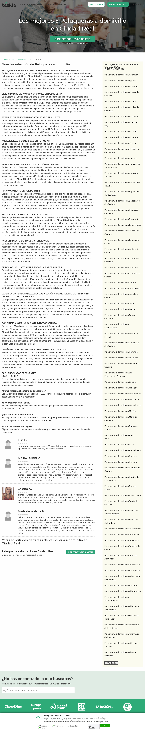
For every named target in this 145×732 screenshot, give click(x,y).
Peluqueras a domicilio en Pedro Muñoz (119, 437)
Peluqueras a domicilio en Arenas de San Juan (121, 175)
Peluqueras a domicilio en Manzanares (122, 394)
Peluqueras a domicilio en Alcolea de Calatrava (121, 109)
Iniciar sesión (137, 4)
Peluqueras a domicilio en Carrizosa (121, 268)
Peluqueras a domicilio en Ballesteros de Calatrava (122, 202)
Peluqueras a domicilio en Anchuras (121, 158)
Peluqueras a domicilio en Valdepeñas (122, 570)
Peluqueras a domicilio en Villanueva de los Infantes (121, 626)
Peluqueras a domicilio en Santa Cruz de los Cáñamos (122, 512)
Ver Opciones (92, 727)
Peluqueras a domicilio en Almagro (120, 143)
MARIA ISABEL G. (29, 458)
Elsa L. (22, 440)
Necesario (44, 726)
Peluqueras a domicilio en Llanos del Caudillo (121, 365)
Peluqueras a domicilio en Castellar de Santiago (122, 275)
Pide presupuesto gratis (72, 39)
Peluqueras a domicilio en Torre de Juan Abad (120, 557)
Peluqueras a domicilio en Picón (119, 444)
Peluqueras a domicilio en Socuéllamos (122, 529)
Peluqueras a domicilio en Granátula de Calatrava (121, 344)
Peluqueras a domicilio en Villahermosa (122, 591)
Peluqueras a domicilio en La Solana (121, 358)
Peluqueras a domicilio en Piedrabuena (122, 450)
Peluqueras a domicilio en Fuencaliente (116, 326)
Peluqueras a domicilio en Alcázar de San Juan (121, 94)
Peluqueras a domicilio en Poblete (120, 456)
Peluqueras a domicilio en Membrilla (121, 399)
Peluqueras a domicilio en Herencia (121, 352)
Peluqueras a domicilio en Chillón (120, 283)
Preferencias (58, 726)
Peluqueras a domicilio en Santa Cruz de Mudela (122, 521)
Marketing (43, 728)
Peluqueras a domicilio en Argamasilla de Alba (122, 184)
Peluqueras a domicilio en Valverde (120, 585)
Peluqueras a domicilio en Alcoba (120, 101)
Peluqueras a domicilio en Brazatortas (122, 219)
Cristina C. (25, 488)
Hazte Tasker (96, 4)
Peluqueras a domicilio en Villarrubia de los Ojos (121, 635)
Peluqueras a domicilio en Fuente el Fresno (121, 335)
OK (105, 725)
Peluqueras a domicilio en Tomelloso (121, 540)
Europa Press (36, 707)
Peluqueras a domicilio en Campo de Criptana (121, 242)
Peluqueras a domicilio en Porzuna (120, 462)
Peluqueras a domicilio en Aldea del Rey (121, 124)
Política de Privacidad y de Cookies (97, 721)
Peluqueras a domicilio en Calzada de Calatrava (121, 232)
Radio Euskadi (58, 707)
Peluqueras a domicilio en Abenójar (121, 75)
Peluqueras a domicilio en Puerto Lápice (120, 488)
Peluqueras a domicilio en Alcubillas (121, 116)
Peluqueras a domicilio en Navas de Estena (121, 428)
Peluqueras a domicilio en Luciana (120, 382)
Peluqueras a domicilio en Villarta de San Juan (121, 645)
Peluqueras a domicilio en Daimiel (120, 309)
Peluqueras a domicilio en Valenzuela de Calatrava (122, 578)
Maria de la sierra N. (31, 511)
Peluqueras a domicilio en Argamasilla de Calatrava (122, 193)
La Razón (104, 707)
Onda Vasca (127, 707)
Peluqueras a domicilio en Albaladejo (121, 86)
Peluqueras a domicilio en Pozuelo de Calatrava (122, 469)
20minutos (81, 707)
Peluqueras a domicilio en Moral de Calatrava (120, 418)
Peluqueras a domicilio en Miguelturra (122, 405)
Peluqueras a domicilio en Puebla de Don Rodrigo (121, 479)
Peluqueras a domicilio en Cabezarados (122, 225)
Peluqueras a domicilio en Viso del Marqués (120, 654)
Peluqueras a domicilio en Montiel (120, 411)
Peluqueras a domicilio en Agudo (120, 81)
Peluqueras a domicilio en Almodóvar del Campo (121, 151)
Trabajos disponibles (56, 4)
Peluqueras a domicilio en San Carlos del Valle (121, 503)
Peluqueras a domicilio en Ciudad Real (122, 288)
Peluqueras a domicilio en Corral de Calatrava (121, 296)
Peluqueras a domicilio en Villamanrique (116, 599)
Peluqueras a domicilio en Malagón (120, 388)
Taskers (5, 59)
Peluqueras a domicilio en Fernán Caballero (120, 317)
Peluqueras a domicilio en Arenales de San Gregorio (122, 166)
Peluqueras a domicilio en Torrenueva (122, 565)
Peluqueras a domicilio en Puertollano (122, 495)
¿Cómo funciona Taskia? (31, 4)
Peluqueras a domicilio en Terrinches (121, 535)
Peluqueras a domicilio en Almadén (121, 137)
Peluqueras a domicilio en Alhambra (121, 131)
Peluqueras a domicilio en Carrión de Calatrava (121, 260)
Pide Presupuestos (118, 4)
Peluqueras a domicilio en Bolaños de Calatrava (122, 212)
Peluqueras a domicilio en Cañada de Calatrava (121, 251)
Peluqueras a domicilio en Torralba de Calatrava (122, 548)
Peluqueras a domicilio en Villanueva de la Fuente (121, 617)
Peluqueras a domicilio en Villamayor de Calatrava (121, 608)
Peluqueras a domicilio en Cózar (119, 303)
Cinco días (13, 707)
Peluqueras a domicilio (20, 59)
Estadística (74, 726)
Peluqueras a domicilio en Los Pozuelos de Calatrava (118, 374)
